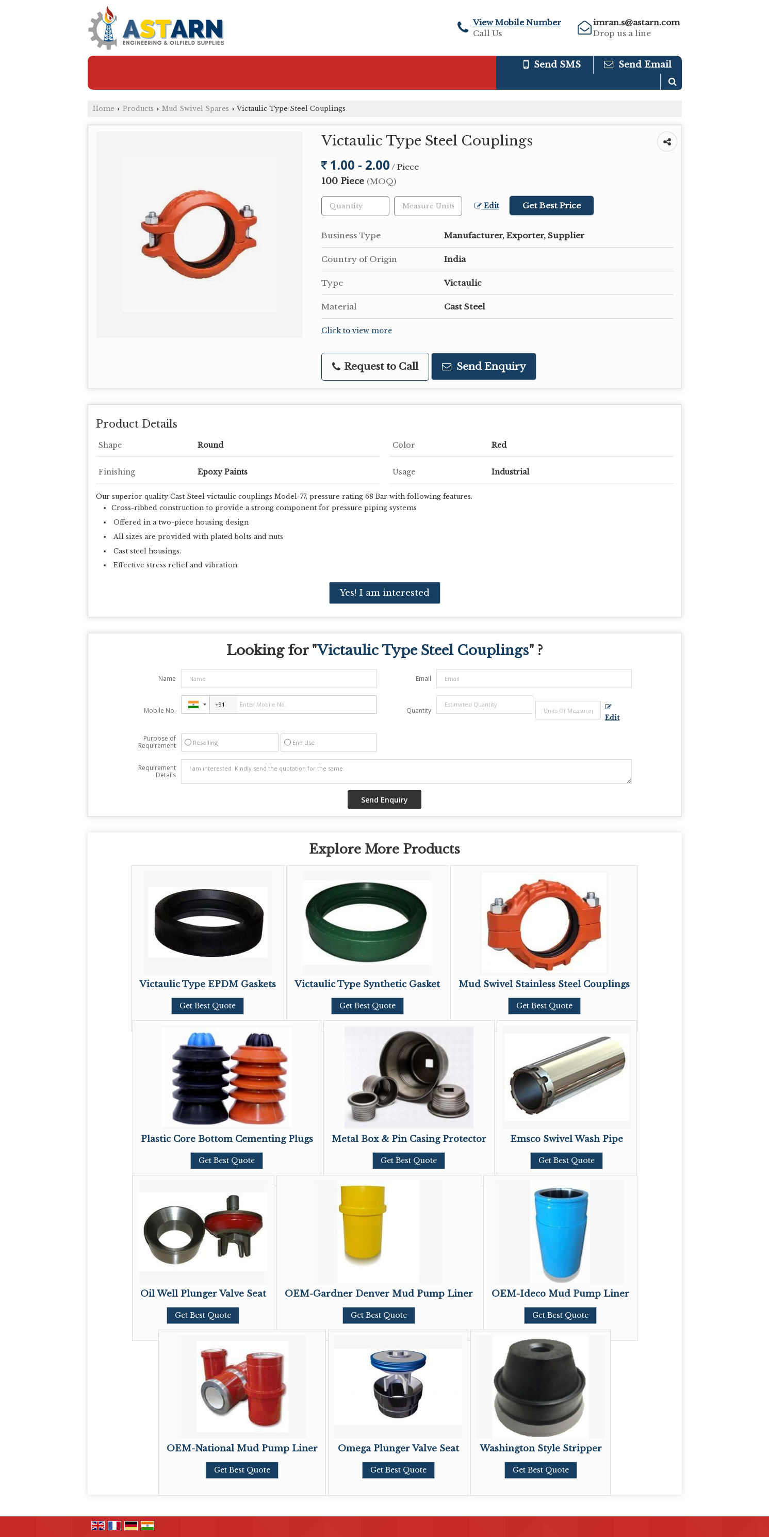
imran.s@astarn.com (636, 22)
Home (103, 108)
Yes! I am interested (385, 592)
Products (138, 108)
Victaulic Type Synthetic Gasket (367, 984)
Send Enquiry (484, 366)
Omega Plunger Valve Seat (398, 1448)
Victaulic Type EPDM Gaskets (207, 984)
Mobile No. (160, 710)
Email (423, 678)
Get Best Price (551, 205)
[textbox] (428, 206)
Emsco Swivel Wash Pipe (566, 1139)
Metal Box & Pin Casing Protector (409, 1139)
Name (167, 678)
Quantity (418, 710)
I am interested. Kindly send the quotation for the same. (406, 771)
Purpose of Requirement (157, 742)
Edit (487, 206)
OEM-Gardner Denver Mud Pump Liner (379, 1293)
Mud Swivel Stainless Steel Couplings (544, 984)
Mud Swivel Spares (195, 108)
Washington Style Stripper (541, 1448)
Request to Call (375, 366)
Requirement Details (157, 771)
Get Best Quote (207, 1005)
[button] (517, 22)
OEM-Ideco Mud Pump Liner (560, 1293)
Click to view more (356, 330)
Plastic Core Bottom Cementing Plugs (227, 1139)
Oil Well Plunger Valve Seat (203, 1293)
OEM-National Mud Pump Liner (242, 1448)
